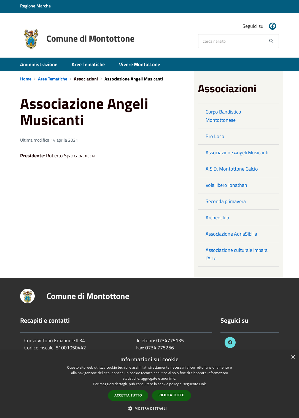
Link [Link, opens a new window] (202, 384)
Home (26, 78)
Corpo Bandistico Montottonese (223, 116)
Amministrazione (38, 64)
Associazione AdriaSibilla (231, 234)
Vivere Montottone (139, 64)
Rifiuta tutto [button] (171, 395)
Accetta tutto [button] (128, 395)
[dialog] (149, 384)
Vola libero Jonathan (226, 185)
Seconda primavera (226, 201)
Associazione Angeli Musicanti (237, 152)
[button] (149, 408)
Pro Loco (215, 136)
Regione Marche (35, 5)
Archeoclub (217, 217)
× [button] (293, 357)
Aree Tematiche (88, 64)
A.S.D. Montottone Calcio (232, 168)
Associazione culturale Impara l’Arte (237, 254)
